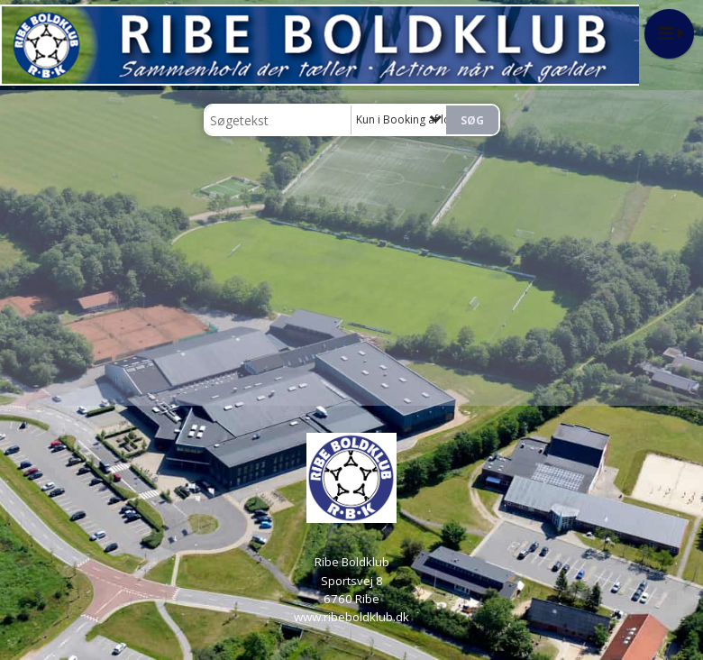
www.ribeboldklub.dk (351, 617)
